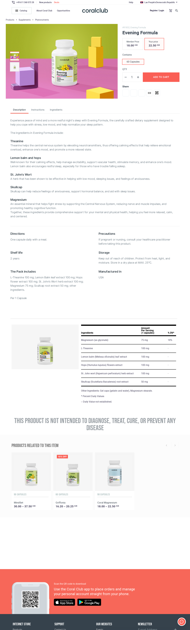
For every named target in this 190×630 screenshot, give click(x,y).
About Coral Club (44, 10)
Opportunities (63, 11)
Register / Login (157, 10)
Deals (56, 2)
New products (45, 2)
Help (131, 2)
